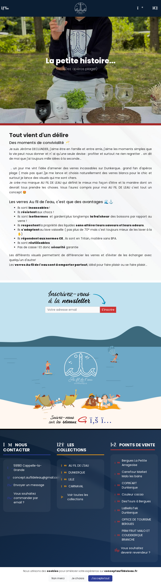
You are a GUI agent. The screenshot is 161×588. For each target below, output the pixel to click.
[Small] (72, 310)
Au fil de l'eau (75, 465)
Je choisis (77, 578)
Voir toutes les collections (77, 497)
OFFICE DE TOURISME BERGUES (133, 521)
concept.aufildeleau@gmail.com (37, 477)
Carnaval (72, 486)
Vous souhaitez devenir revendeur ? (135, 550)
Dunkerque (73, 472)
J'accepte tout (100, 578)
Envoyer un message (29, 485)
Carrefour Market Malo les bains (131, 474)
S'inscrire (108, 310)
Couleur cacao (129, 494)
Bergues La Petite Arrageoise (131, 462)
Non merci (58, 578)
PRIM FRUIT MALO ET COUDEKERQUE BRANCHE (132, 535)
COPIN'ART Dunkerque (126, 485)
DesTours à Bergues (133, 501)
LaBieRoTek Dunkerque (126, 510)
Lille (67, 479)
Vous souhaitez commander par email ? (26, 497)
